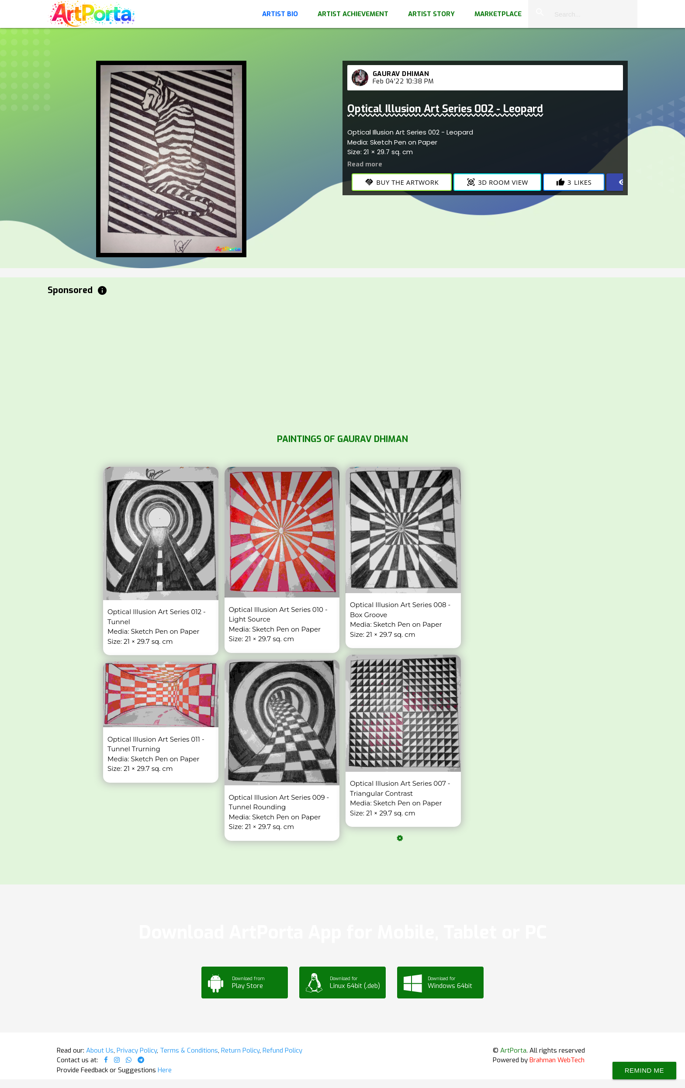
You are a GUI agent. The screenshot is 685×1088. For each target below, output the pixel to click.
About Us (100, 1050)
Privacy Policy (137, 1050)
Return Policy (240, 1050)
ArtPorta (513, 1050)
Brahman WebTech (557, 1060)
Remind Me (644, 1070)
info (102, 290)
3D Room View (497, 182)
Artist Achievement (353, 14)
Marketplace (498, 14)
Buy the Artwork (402, 182)
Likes (574, 182)
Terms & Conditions (189, 1050)
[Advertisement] (310, 362)
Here (165, 1070)
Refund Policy (282, 1050)
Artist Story (431, 14)
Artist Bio (280, 14)
